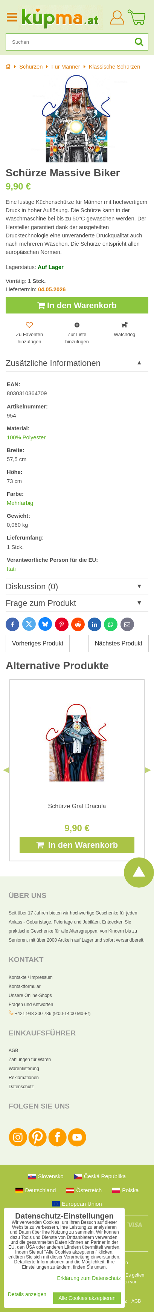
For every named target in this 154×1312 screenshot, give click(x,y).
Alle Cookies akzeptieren (87, 1298)
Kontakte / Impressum (31, 977)
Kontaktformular (25, 986)
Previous (6, 770)
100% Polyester (26, 437)
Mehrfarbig (20, 503)
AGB (13, 1050)
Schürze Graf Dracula (77, 806)
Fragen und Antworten (31, 1004)
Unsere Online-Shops (30, 995)
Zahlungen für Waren (30, 1059)
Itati (11, 569)
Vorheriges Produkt (37, 643)
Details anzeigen (27, 1294)
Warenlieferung (24, 1068)
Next (148, 770)
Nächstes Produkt (118, 643)
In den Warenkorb (77, 305)
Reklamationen (24, 1077)
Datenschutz (21, 1086)
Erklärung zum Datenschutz (89, 1278)
